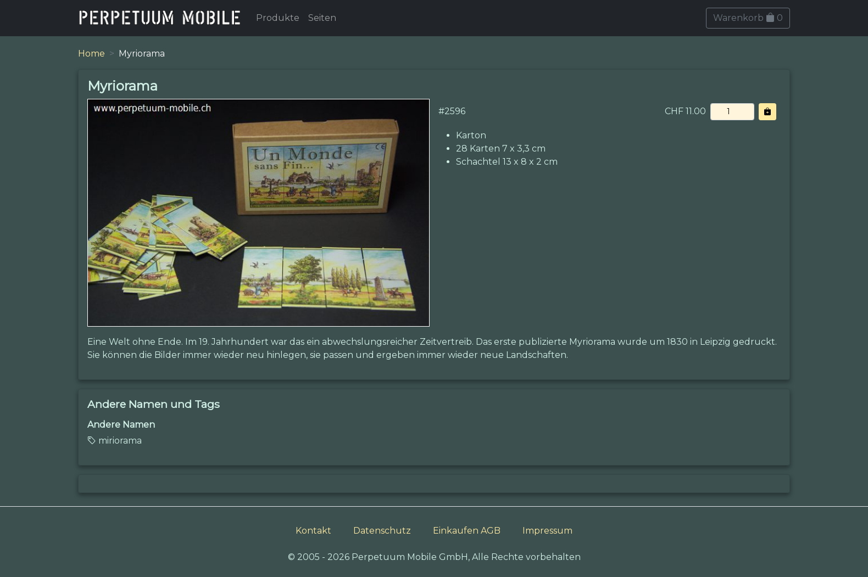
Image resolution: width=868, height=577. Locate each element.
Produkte (277, 18)
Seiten (322, 18)
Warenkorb (748, 18)
